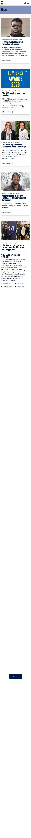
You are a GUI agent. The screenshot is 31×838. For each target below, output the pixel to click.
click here (17, 276)
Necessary (6, 283)
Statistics (20, 283)
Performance (7, 286)
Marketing (20, 286)
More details (11, 61)
